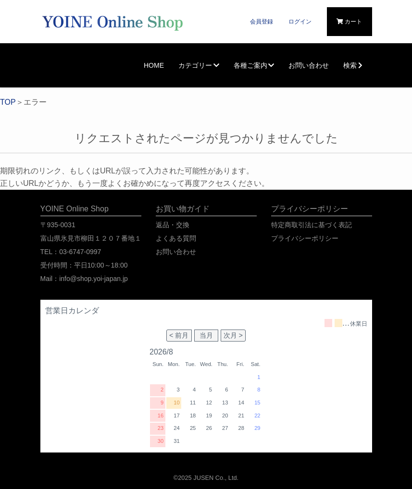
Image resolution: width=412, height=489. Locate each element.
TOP (8, 102)
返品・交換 (172, 225)
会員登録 (261, 21)
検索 (354, 65)
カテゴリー (198, 65)
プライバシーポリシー (304, 238)
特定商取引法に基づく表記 (311, 225)
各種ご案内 (254, 65)
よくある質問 (176, 238)
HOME (154, 65)
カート (349, 21)
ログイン (300, 21)
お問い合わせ (308, 65)
